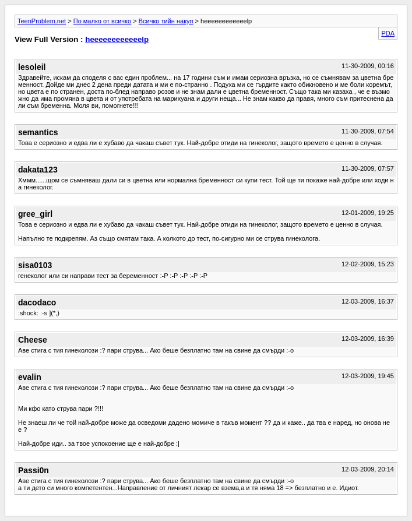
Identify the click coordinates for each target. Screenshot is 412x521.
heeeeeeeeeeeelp (117, 39)
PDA (388, 33)
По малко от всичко (102, 20)
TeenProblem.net (41, 20)
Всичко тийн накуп (166, 20)
